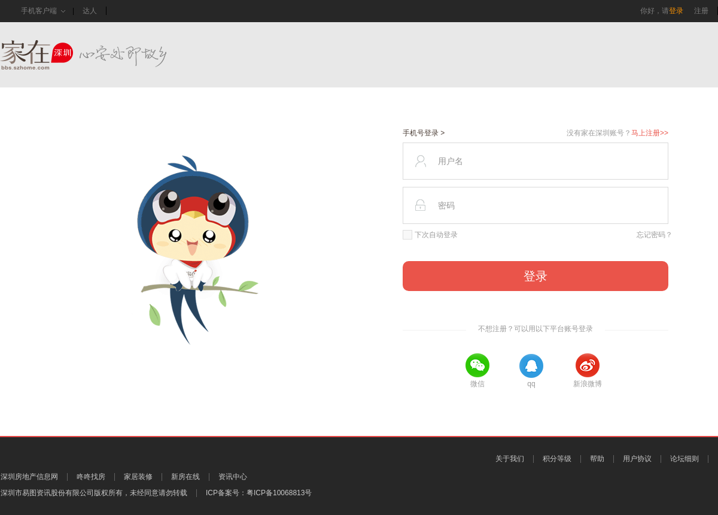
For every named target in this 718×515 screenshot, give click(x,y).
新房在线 (185, 476)
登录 (676, 11)
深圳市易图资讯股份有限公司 (47, 493)
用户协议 (637, 459)
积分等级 (557, 459)
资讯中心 (232, 476)
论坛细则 (684, 459)
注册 (701, 11)
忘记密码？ (655, 235)
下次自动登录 (430, 235)
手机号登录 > (424, 133)
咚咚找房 (91, 476)
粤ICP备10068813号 (279, 493)
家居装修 (138, 476)
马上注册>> (649, 133)
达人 (90, 11)
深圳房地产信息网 (29, 476)
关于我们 (509, 459)
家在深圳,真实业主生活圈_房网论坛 (104, 54)
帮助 (597, 459)
